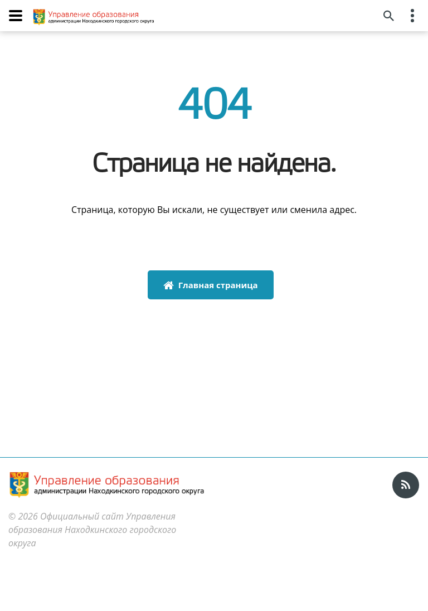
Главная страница (210, 284)
